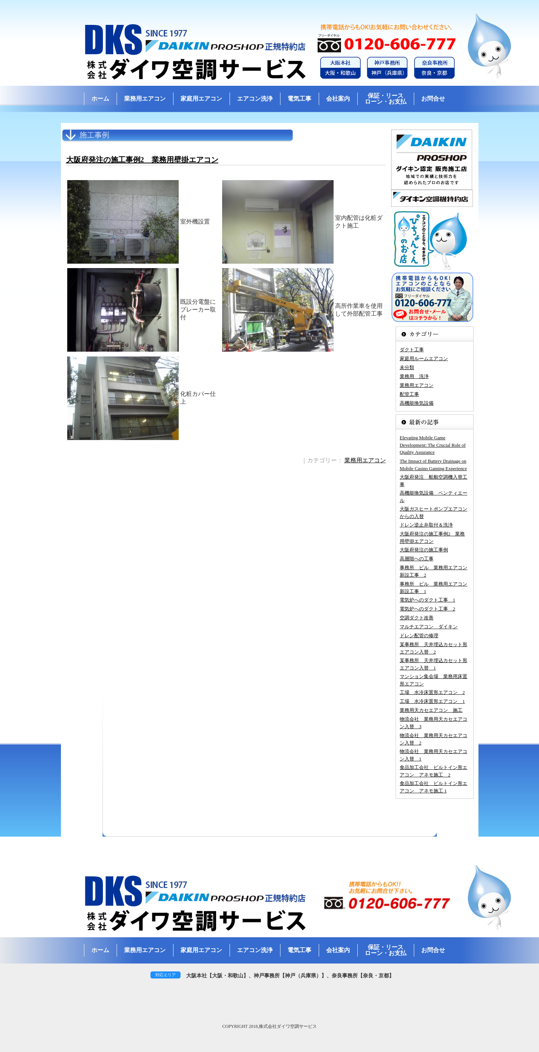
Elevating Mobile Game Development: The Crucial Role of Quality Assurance (432, 445)
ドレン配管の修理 (419, 635)
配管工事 (409, 394)
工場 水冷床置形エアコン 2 (432, 692)
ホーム (100, 98)
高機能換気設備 (417, 403)
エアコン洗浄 (255, 98)
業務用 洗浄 (414, 376)
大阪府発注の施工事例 (424, 550)
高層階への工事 (417, 558)
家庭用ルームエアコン (424, 358)
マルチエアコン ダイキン (429, 626)
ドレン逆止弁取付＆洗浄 (426, 525)
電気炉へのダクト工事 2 (427, 609)
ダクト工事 (412, 349)
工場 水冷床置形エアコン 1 (432, 701)
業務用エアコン (145, 98)
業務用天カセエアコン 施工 (431, 710)
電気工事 (299, 98)
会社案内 (338, 98)
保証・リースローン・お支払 (385, 98)
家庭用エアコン (201, 98)
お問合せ (433, 98)
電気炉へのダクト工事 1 (427, 600)
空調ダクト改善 (417, 618)
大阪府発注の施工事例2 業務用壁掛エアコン (142, 160)
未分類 (407, 367)
